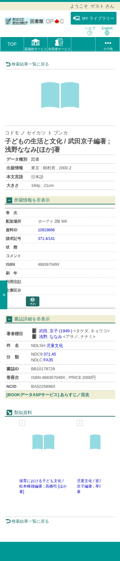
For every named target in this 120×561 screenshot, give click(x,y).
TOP (12, 44)
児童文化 (54, 345)
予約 (32, 302)
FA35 (48, 359)
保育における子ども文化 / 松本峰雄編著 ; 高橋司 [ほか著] (43, 486)
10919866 (46, 230)
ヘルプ (90, 30)
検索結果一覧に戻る (27, 64)
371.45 (50, 354)
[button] (35, 45)
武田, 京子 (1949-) (55, 330)
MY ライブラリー (93, 18)
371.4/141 (46, 238)
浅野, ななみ (50, 336)
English (107, 30)
